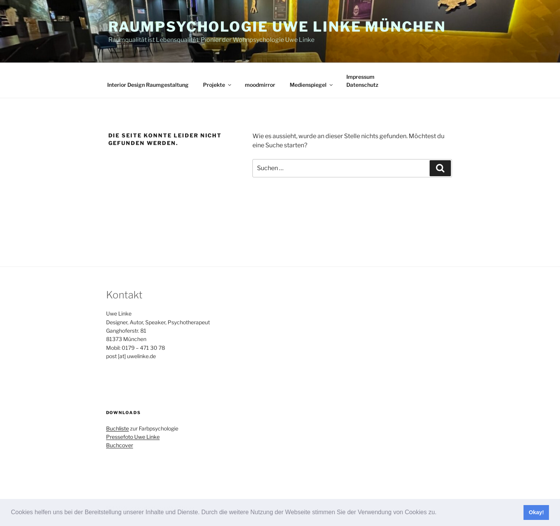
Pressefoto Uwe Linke (133, 437)
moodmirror (260, 84)
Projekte (217, 84)
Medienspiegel (312, 84)
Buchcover (119, 445)
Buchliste (117, 428)
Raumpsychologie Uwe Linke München (277, 26)
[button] (439, 513)
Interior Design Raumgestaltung (148, 84)
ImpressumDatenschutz (362, 80)
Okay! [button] (536, 512)
